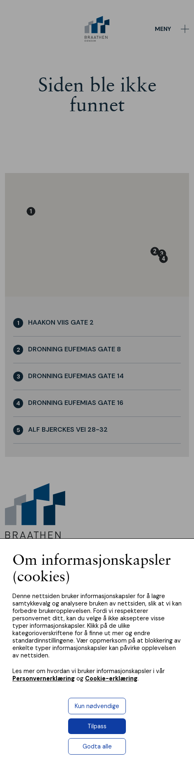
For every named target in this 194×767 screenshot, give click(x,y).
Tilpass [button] (97, 726)
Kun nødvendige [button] (97, 706)
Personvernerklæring (43, 678)
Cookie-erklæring (111, 678)
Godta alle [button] (97, 746)
